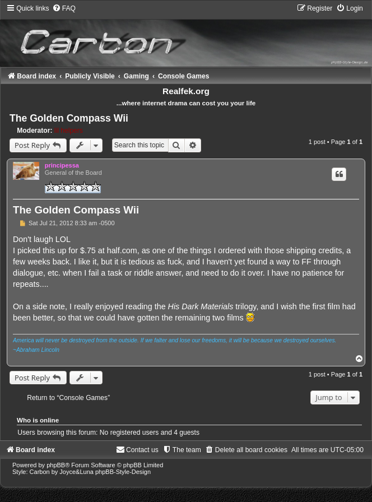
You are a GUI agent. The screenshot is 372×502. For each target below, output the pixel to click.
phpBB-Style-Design (123, 471)
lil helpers (68, 130)
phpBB (55, 465)
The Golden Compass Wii (69, 118)
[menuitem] (64, 8)
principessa (62, 165)
